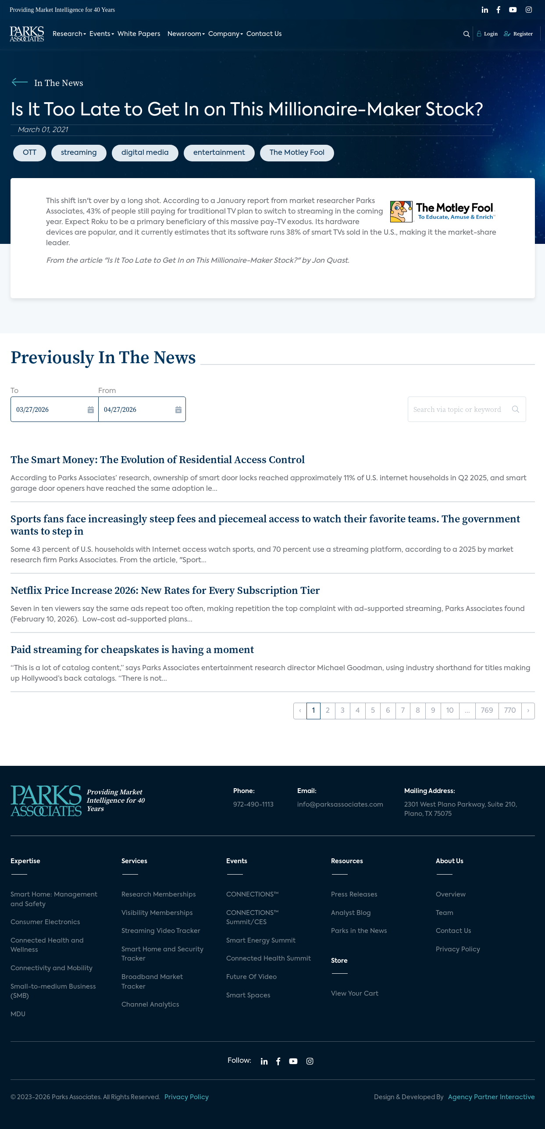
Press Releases (354, 895)
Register (518, 33)
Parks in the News (359, 931)
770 (510, 711)
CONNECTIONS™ (252, 895)
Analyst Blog (351, 913)
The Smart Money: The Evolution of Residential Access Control (158, 459)
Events (99, 34)
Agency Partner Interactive (491, 1097)
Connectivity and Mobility (52, 968)
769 (487, 711)
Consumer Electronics (45, 922)
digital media (145, 153)
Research (67, 34)
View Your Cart (354, 994)
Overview (451, 895)
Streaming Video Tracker (160, 931)
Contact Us (264, 34)
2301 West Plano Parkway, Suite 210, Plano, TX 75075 (460, 810)
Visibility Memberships (157, 913)
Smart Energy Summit (261, 941)
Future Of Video (251, 977)
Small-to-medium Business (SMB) (53, 992)
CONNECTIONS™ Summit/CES (252, 918)
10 (450, 711)
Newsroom (184, 34)
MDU (18, 1014)
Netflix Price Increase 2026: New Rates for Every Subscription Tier (165, 590)
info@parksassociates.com (340, 805)
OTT (29, 153)
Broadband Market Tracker (152, 982)
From (107, 391)
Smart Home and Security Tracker (162, 954)
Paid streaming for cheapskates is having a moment (132, 649)
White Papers (139, 34)
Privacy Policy (458, 950)
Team (444, 913)
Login (487, 33)
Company (223, 34)
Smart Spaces (248, 996)
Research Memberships (158, 895)
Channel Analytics (150, 1005)
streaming (79, 153)
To (14, 391)
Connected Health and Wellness (47, 946)
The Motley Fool (297, 153)
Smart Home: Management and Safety (54, 899)
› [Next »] (528, 711)
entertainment (219, 153)
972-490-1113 (253, 805)
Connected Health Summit (268, 959)
